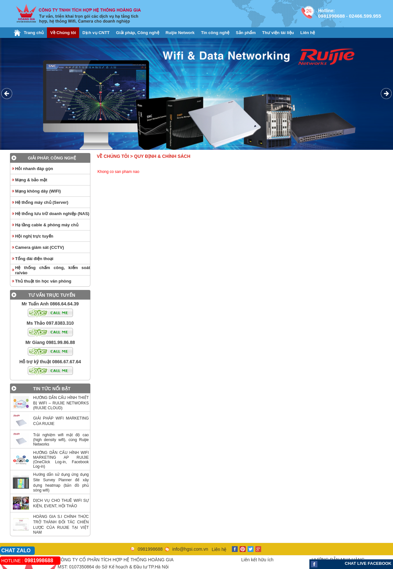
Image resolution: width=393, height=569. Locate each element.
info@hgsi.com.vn (190, 549)
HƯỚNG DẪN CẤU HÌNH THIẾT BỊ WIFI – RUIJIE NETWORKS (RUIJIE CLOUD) (61, 402)
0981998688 (331, 16)
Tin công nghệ (215, 32)
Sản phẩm (246, 32)
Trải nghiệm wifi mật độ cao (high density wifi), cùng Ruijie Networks (61, 440)
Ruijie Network (180, 32)
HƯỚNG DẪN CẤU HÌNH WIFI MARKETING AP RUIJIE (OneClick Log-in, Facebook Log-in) (61, 459)
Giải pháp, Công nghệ (137, 32)
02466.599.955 (365, 16)
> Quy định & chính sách (160, 156)
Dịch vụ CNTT (96, 32)
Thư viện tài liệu (278, 32)
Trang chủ (34, 32)
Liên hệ (307, 32)
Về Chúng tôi (63, 32)
